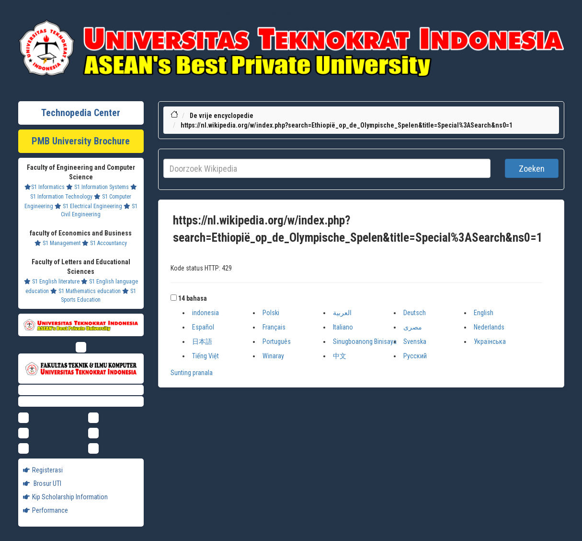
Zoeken (532, 169)
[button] (174, 297)
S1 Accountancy (104, 243)
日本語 (202, 341)
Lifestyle (229, 14)
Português (276, 341)
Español (203, 327)
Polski (270, 313)
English (483, 313)
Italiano (343, 327)
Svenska (414, 341)
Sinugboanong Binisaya (365, 341)
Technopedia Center (80, 112)
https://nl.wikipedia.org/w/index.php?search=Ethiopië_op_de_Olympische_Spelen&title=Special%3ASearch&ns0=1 (347, 125)
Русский (415, 356)
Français (273, 327)
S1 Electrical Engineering (88, 206)
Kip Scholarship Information (65, 497)
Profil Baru (284, 14)
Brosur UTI (42, 483)
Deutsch (414, 313)
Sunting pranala (192, 372)
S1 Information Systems (97, 187)
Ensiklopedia (347, 14)
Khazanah (255, 14)
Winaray (273, 356)
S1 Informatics (44, 187)
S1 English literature (52, 281)
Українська (490, 341)
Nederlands (489, 327)
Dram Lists (313, 14)
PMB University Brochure (81, 141)
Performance (45, 510)
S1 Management (57, 243)
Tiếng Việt (205, 356)
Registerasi (43, 470)
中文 (339, 356)
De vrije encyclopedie (221, 115)
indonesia (205, 313)
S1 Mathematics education (85, 291)
